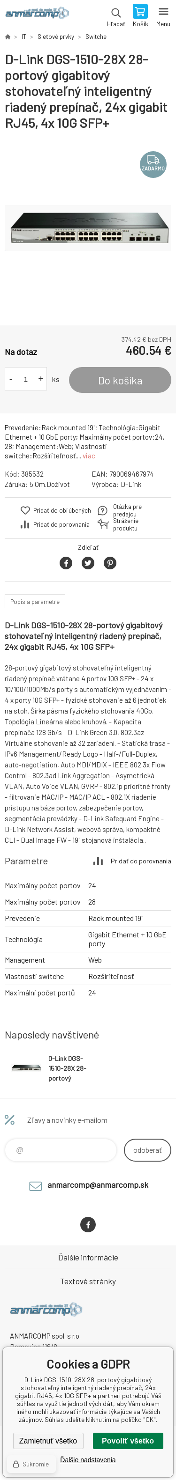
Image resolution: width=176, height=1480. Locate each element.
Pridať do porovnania (61, 524)
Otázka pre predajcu (127, 510)
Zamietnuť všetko (48, 1441)
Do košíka (120, 380)
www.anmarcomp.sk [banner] (37, 16)
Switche (96, 36)
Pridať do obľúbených (62, 510)
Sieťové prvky (56, 36)
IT (24, 36)
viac (89, 455)
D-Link (131, 484)
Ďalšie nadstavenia (87, 1460)
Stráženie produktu (125, 524)
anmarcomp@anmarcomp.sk (97, 1184)
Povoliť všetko (128, 1441)
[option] (88, 228)
